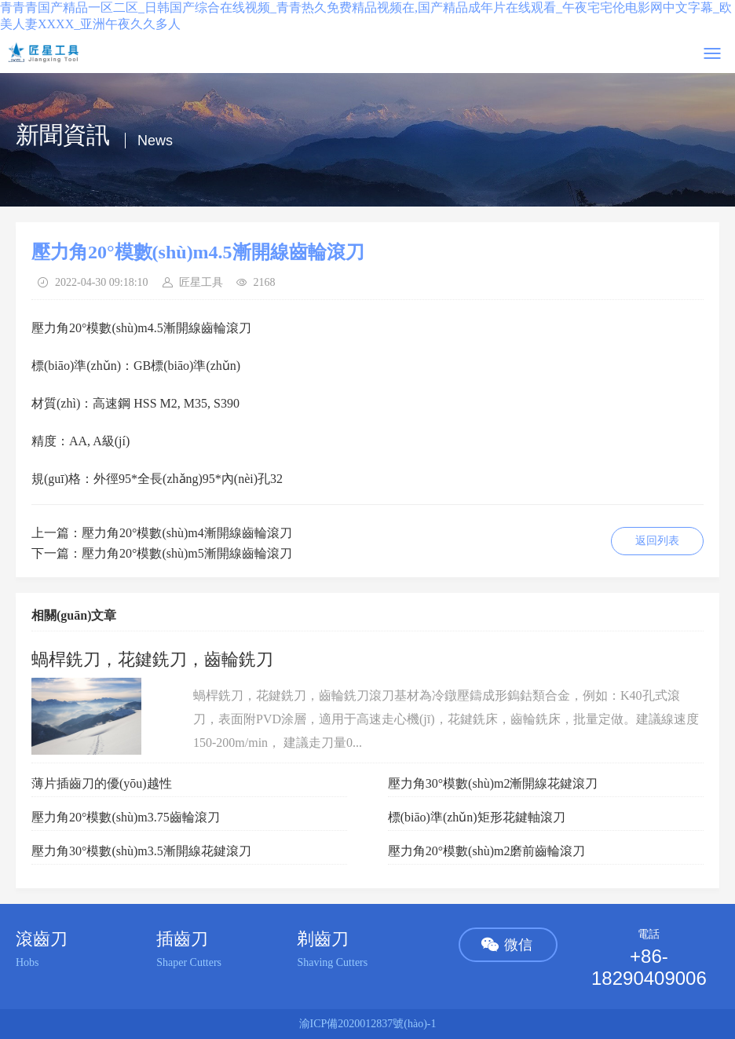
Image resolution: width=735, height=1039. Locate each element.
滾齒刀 (42, 939)
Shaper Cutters (188, 962)
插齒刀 (182, 939)
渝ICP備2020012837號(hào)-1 (368, 1024)
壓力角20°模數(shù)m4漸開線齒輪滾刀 (187, 533)
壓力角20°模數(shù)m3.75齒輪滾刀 (125, 817)
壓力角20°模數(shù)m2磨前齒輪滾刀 (487, 851)
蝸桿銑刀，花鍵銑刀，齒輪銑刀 (152, 659)
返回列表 (657, 541)
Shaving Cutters (332, 962)
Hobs (27, 962)
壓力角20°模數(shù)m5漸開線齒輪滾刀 (187, 553)
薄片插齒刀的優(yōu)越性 (101, 783)
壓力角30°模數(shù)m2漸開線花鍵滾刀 (493, 783)
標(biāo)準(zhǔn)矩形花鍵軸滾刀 (476, 817)
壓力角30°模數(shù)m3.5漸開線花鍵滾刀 (141, 851)
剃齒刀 (323, 939)
